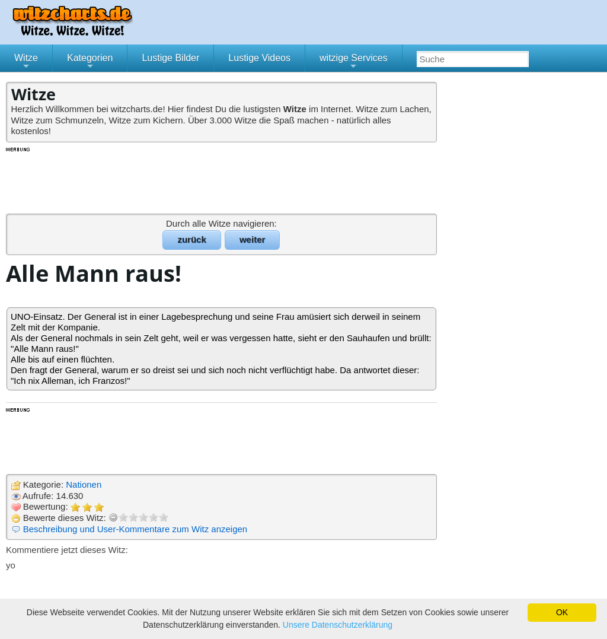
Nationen (83, 484)
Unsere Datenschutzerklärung (337, 625)
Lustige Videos (259, 58)
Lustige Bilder (170, 58)
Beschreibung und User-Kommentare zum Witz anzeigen (135, 529)
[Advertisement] (222, 179)
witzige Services (354, 62)
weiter (252, 239)
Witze (26, 62)
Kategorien (90, 62)
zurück (191, 239)
